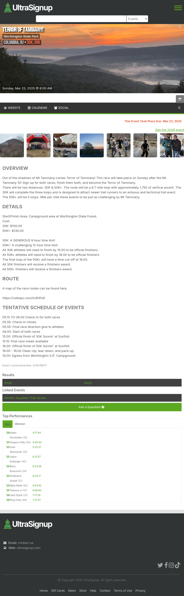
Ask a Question (91, 407)
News (72, 590)
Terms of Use (123, 590)
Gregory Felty (17, 442)
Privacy (140, 590)
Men (8, 424)
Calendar (37, 108)
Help (93, 590)
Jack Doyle (16, 495)
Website (12, 108)
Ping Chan (15, 499)
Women (20, 424)
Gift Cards (58, 590)
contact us (25, 543)
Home (44, 590)
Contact (105, 590)
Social (61, 108)
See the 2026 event (169, 130)
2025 (88, 383)
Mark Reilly (16, 485)
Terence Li (16, 490)
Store (82, 590)
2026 (8, 383)
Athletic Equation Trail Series (25, 398)
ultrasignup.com (28, 548)
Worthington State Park (21, 36)
